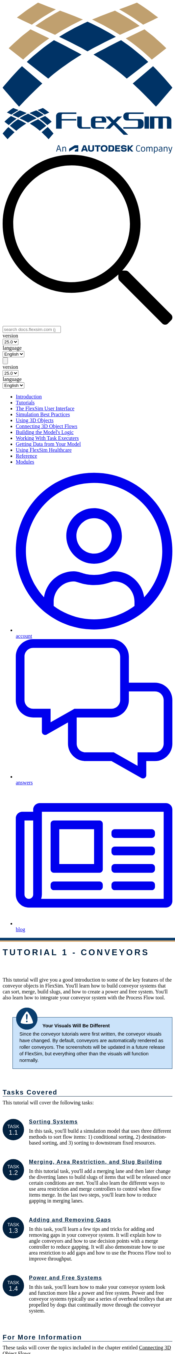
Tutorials (25, 402)
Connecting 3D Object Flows (46, 426)
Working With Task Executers (47, 438)
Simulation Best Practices (43, 414)
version (10, 335)
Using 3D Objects (35, 420)
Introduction (29, 396)
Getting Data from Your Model (48, 444)
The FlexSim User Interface (45, 408)
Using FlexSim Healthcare (44, 450)
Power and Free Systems (65, 1278)
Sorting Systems (53, 1121)
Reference (26, 456)
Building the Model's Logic (45, 432)
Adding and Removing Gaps (70, 1220)
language (12, 348)
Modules (25, 462)
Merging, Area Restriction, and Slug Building (95, 1162)
